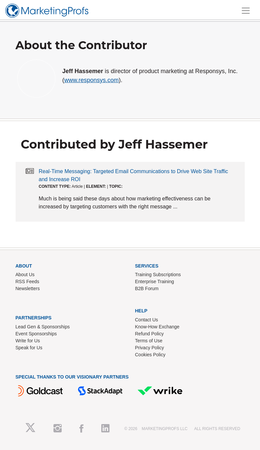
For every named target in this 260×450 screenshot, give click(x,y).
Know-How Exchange (157, 326)
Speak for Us (29, 347)
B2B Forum (147, 288)
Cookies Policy (150, 354)
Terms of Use (148, 340)
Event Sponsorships (36, 333)
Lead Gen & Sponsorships (43, 326)
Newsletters (28, 288)
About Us (25, 274)
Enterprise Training (154, 281)
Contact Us (146, 319)
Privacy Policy (149, 347)
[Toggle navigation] (246, 10)
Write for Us (28, 340)
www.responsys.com (91, 80)
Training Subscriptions (158, 274)
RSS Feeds (28, 281)
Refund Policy (149, 333)
